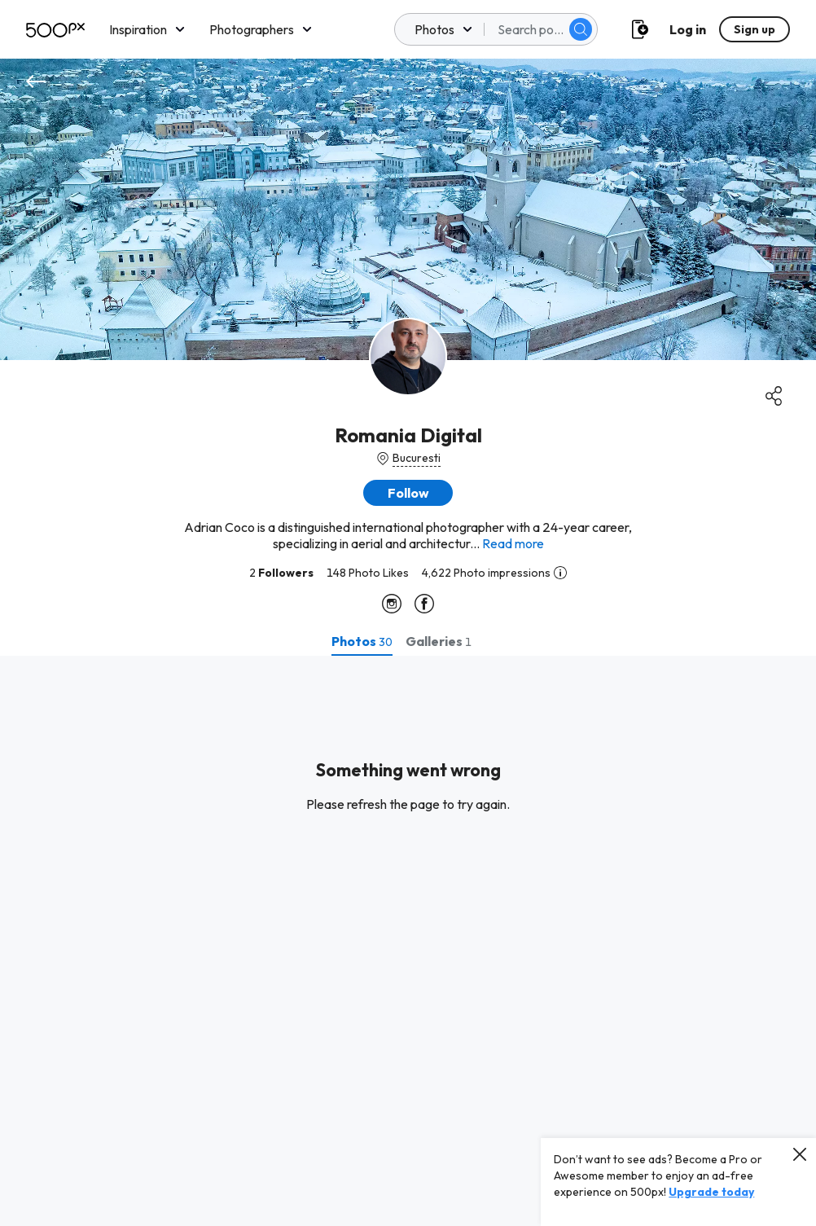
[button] (408, 493)
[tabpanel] (408, 941)
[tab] (362, 641)
